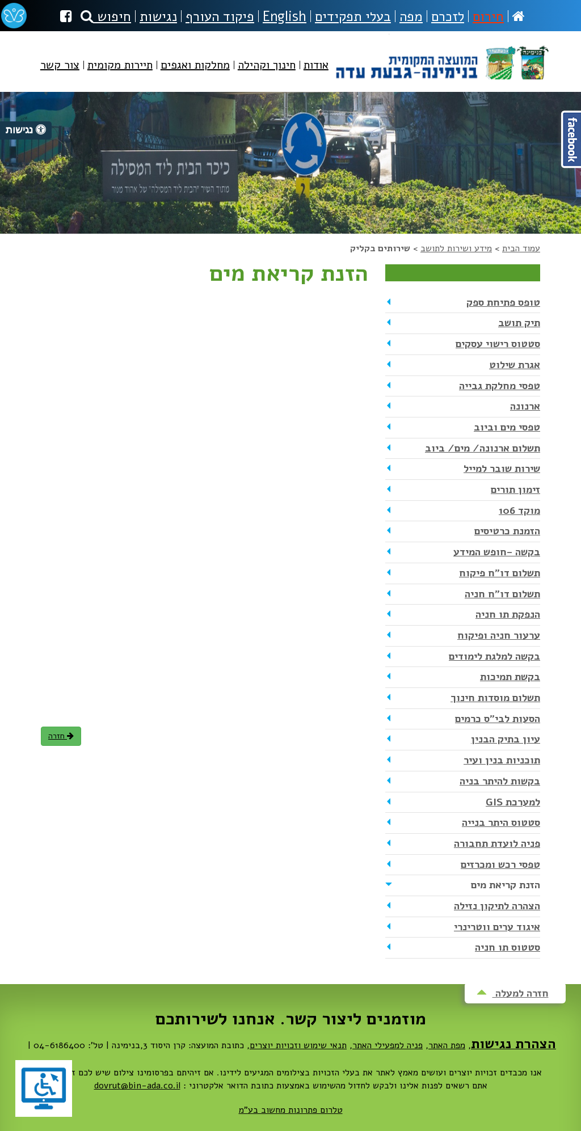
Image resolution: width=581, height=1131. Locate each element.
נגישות (158, 16)
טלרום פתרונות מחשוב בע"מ (291, 1110)
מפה (411, 16)
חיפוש (106, 16)
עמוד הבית (521, 248)
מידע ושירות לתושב (456, 248)
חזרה (61, 736)
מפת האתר (446, 1045)
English (284, 16)
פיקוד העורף (220, 16)
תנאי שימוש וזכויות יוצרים (298, 1045)
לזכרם (447, 16)
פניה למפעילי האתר (387, 1045)
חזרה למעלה (513, 993)
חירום (488, 16)
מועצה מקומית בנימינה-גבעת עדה (441, 56)
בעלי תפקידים (353, 16)
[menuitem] (316, 74)
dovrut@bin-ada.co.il (137, 1085)
